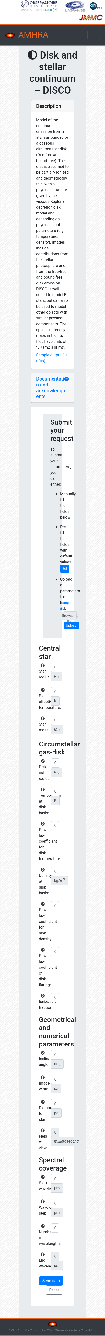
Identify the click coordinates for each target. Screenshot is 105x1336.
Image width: (44, 1083)
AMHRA (26, 35)
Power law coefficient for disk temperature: (44, 841)
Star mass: (44, 724)
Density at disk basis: (44, 881)
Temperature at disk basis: (44, 801)
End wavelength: (44, 1260)
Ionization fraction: (44, 1002)
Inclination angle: (44, 1059)
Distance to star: (44, 1111)
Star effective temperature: (44, 699)
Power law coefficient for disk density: (44, 921)
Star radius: (44, 671)
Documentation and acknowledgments (51, 387)
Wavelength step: (44, 1207)
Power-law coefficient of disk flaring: (44, 967)
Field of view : (44, 1139)
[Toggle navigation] (94, 35)
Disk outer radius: (44, 770)
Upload (71, 625)
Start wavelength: (44, 1183)
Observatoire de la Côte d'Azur (76, 1330)
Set (64, 569)
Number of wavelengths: (44, 1235)
